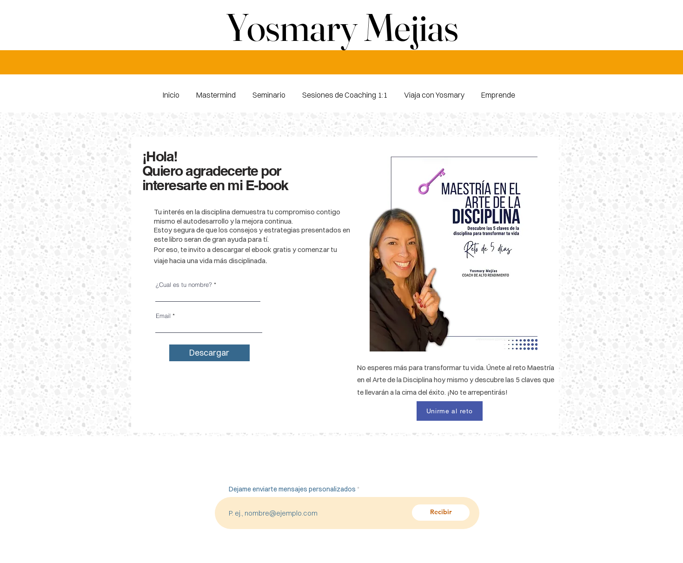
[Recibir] (441, 512)
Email (163, 316)
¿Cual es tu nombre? (184, 285)
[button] (498, 91)
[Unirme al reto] (450, 411)
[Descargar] (209, 352)
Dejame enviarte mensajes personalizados (292, 489)
